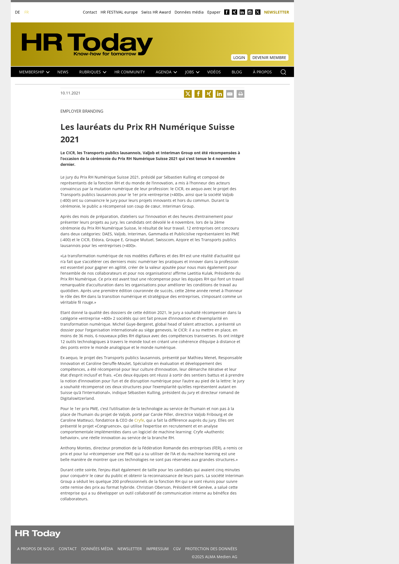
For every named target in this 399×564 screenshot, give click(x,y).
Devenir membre (269, 57)
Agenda (166, 71)
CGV (177, 548)
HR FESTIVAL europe (119, 12)
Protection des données (211, 548)
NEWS (62, 71)
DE (17, 12)
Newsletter (276, 11)
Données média (189, 12)
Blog (237, 71)
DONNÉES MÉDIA (97, 548)
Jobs (192, 71)
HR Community (129, 71)
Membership (34, 71)
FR (26, 12)
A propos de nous (35, 548)
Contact (90, 12)
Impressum (157, 548)
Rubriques (92, 71)
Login (239, 57)
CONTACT (68, 548)
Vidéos (214, 71)
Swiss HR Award (156, 12)
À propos (262, 71)
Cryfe (139, 420)
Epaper (214, 12)
